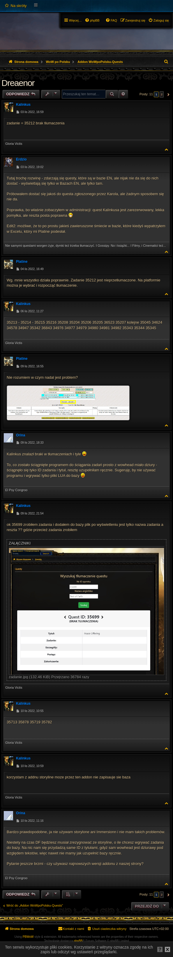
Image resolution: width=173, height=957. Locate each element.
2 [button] (162, 94)
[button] (168, 94)
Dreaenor (17, 83)
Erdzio (21, 159)
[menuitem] (15, 6)
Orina (20, 435)
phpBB (78, 940)
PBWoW (28, 936)
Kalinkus (23, 105)
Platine (21, 262)
